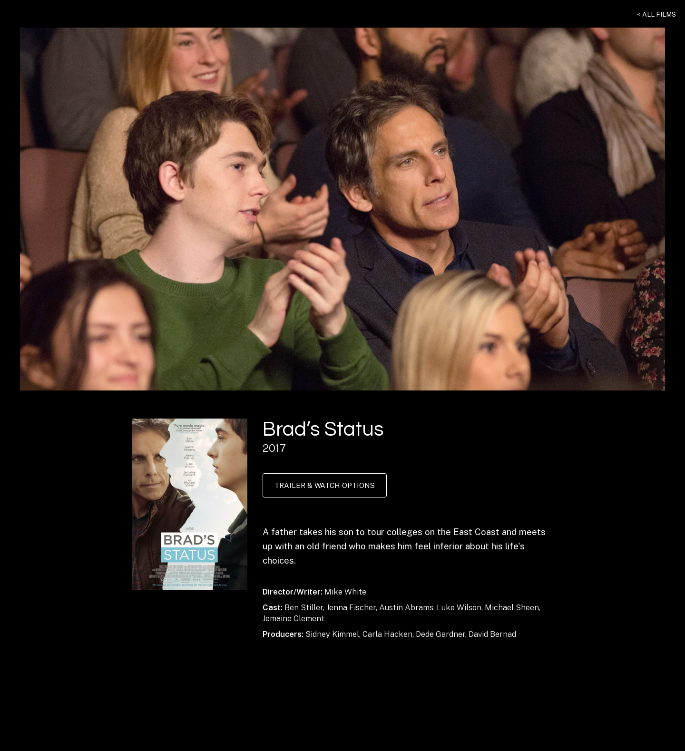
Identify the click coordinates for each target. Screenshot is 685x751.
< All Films (656, 14)
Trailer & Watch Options (324, 485)
